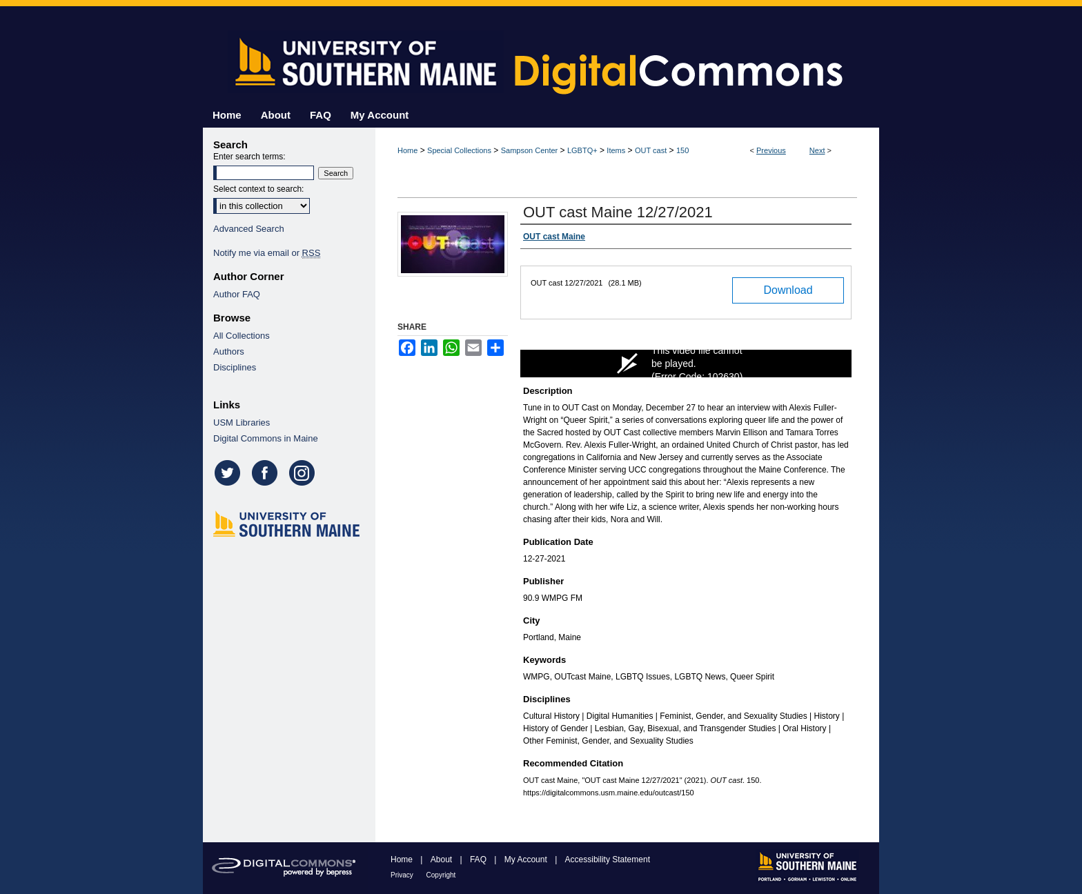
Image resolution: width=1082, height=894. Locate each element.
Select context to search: (258, 189)
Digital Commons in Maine (265, 438)
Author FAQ (236, 294)
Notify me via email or (266, 253)
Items (616, 150)
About (443, 859)
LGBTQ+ (582, 150)
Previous (771, 150)
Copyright (441, 875)
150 (682, 150)
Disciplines (234, 367)
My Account (526, 859)
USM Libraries (241, 422)
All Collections (241, 335)
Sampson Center (529, 150)
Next (817, 150)
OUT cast (651, 150)
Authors (228, 351)
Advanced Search (248, 228)
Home (407, 150)
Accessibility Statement (607, 859)
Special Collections (459, 150)
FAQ (479, 859)
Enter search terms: (249, 156)
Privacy (403, 875)
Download (787, 290)
